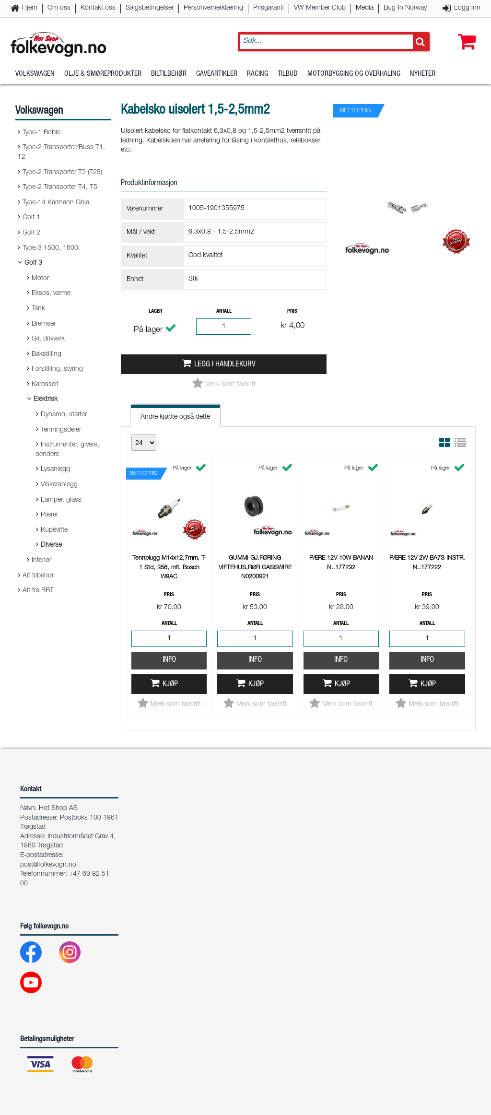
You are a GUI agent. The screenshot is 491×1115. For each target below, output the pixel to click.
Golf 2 (31, 233)
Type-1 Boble (41, 132)
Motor (40, 278)
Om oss (58, 8)
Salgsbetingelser (150, 8)
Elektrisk (46, 399)
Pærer (49, 515)
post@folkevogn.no (48, 865)
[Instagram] (77, 954)
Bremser (44, 324)
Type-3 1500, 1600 (50, 248)
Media (365, 8)
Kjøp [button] (170, 685)
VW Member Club (320, 8)
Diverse (51, 545)
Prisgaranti (268, 8)
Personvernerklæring (213, 8)
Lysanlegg (55, 469)
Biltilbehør (169, 74)
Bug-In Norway (405, 8)
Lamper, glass (61, 500)
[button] (464, 32)
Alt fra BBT (38, 590)
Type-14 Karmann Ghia (56, 203)
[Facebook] (38, 954)
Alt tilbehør (38, 576)
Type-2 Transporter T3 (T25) (62, 172)
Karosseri (45, 384)
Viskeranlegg (59, 484)
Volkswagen (35, 74)
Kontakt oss (98, 8)
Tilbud (288, 74)
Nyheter (422, 74)
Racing (257, 74)
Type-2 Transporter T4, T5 (60, 187)
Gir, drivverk (48, 339)
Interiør (41, 560)
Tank (38, 308)
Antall (224, 311)
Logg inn (467, 8)
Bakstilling (46, 354)
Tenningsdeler (61, 430)
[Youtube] (38, 985)
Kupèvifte (54, 530)
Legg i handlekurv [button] (225, 365)
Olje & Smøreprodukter (102, 74)
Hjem (29, 8)
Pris (292, 311)
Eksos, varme (51, 293)
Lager (155, 311)
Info (169, 660)
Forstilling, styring (57, 369)
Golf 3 (33, 263)
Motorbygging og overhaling (353, 74)
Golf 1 (31, 217)
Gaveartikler (216, 74)
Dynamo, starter (64, 414)
